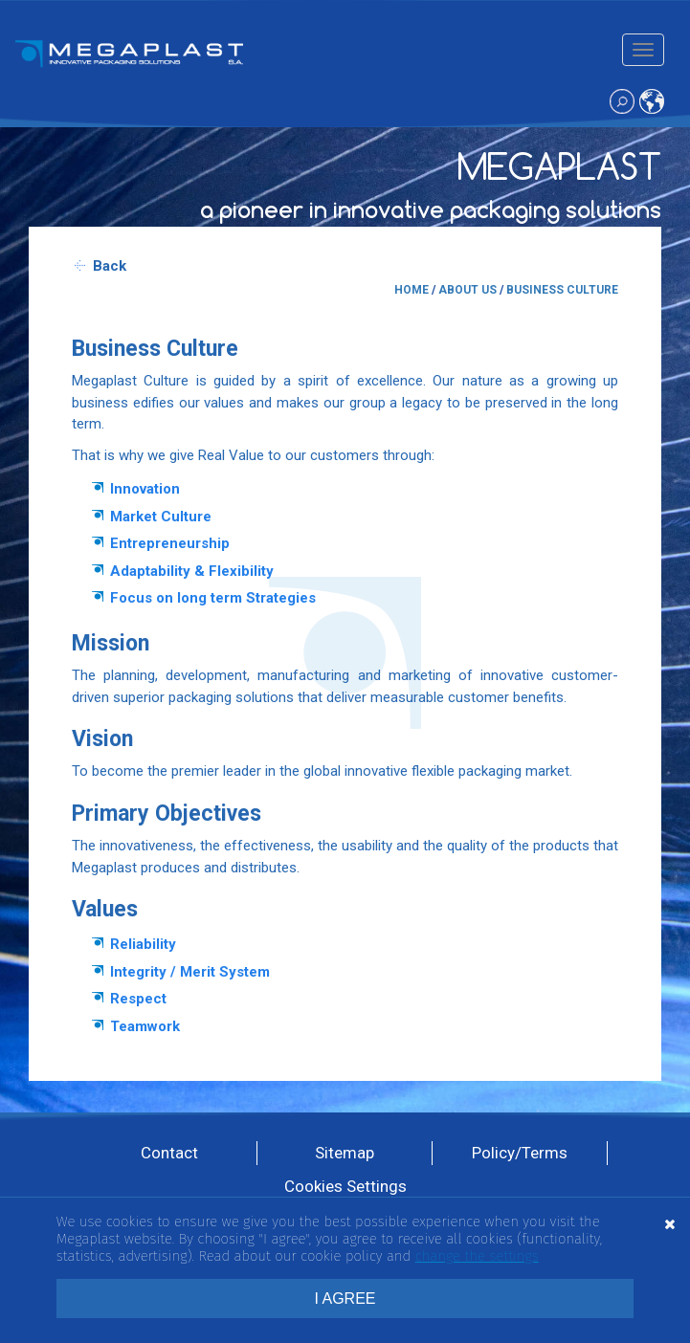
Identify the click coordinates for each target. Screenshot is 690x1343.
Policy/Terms (520, 1152)
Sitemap (344, 1152)
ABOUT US (467, 290)
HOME (411, 290)
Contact (169, 1152)
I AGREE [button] (344, 1298)
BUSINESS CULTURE (562, 290)
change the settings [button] (477, 1256)
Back (109, 266)
